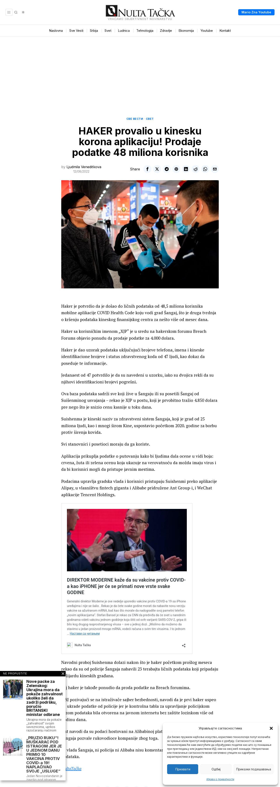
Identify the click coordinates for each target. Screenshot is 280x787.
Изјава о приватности (220, 779)
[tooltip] (147, 169)
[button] (271, 728)
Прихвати (182, 769)
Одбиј (216, 769)
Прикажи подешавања (253, 769)
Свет (150, 118)
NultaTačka (71, 768)
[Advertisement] (140, 69)
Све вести (134, 118)
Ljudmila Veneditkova (83, 167)
